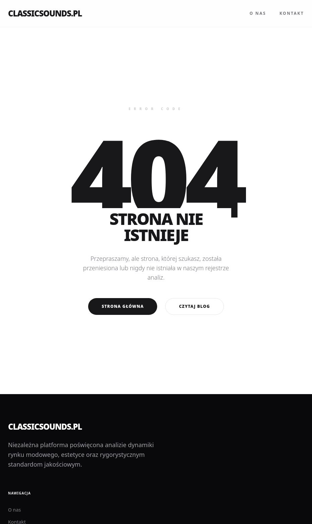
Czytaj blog (194, 306)
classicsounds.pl (45, 13)
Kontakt (291, 13)
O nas (258, 13)
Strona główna (123, 306)
